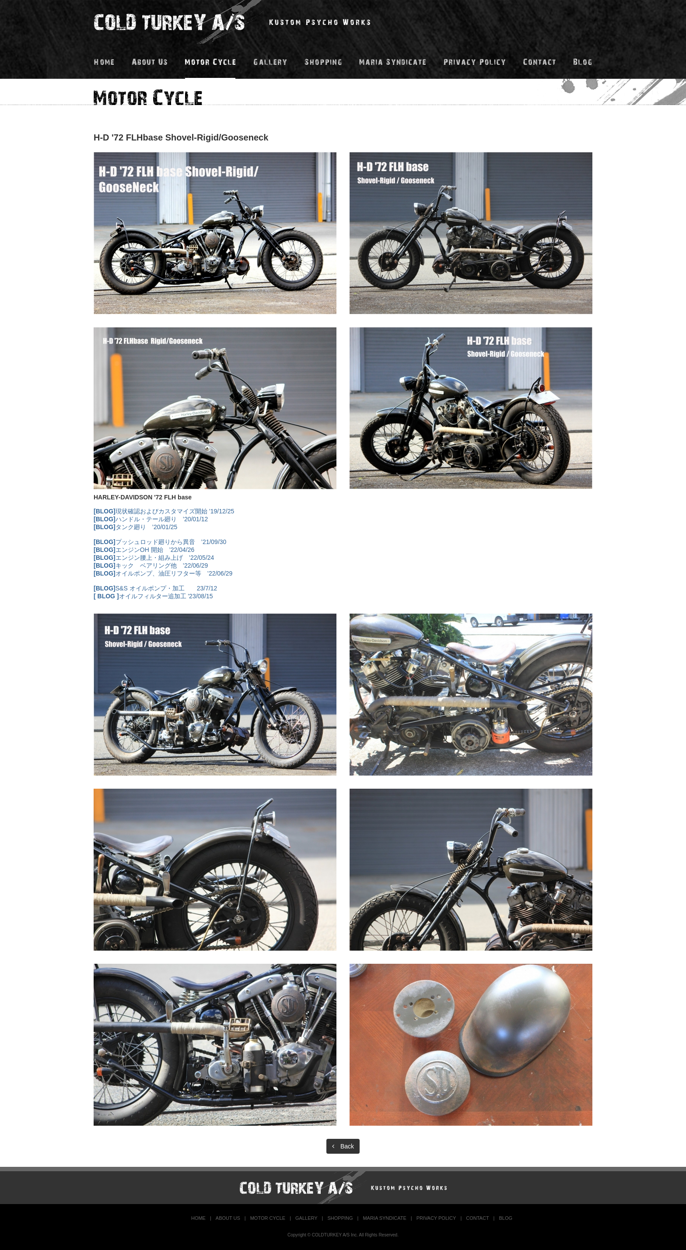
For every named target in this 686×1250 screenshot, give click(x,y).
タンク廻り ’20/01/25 (135, 526)
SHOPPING (340, 1218)
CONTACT (477, 1218)
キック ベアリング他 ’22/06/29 (151, 565)
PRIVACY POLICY (436, 1218)
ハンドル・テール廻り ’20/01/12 (151, 519)
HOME (198, 1218)
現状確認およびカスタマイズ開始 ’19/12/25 (164, 511)
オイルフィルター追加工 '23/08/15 (153, 596)
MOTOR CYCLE (267, 1218)
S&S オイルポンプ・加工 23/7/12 (155, 588)
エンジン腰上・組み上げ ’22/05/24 (154, 557)
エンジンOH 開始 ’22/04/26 (144, 549)
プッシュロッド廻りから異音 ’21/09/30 (160, 541)
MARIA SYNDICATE (384, 1218)
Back (343, 1146)
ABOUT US (228, 1218)
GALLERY (306, 1218)
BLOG (505, 1218)
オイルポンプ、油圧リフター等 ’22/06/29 (163, 573)
